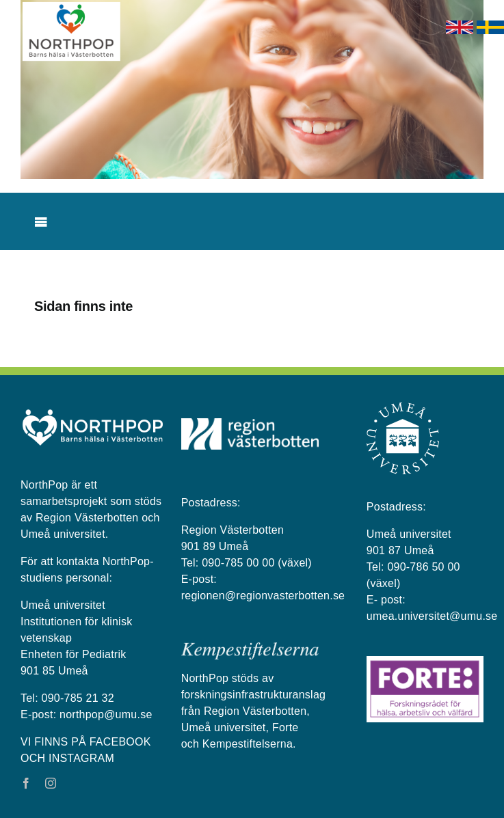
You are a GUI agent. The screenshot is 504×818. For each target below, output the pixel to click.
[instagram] (50, 783)
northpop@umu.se (105, 714)
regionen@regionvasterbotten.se (263, 595)
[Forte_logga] (425, 661)
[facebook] (26, 783)
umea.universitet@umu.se (432, 616)
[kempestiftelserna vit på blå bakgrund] (250, 648)
